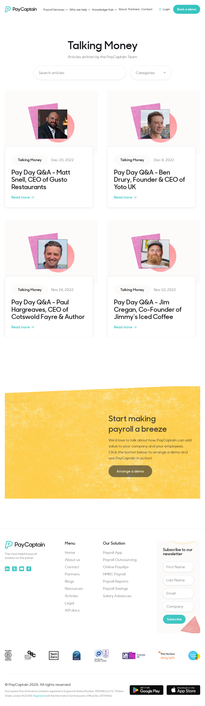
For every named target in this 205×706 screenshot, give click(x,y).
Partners (134, 9)
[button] (55, 10)
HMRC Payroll (114, 574)
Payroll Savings (115, 588)
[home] (21, 9)
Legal (69, 603)
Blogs (69, 581)
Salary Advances (117, 595)
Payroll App (112, 552)
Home (70, 552)
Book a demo (186, 9)
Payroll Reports (116, 581)
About (123, 9)
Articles (71, 595)
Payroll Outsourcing (120, 559)
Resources (74, 588)
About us (72, 559)
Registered (39, 695)
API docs (72, 610)
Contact (146, 9)
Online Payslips (116, 566)
